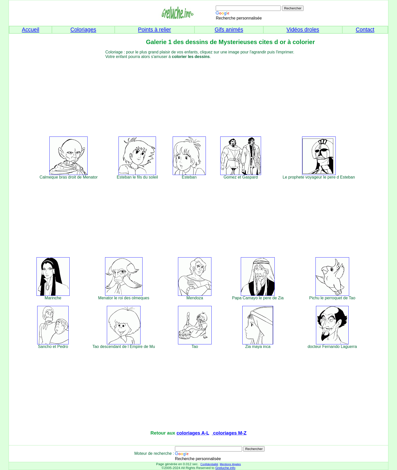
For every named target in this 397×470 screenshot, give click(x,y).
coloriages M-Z (229, 433)
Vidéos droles (303, 30)
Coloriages (83, 30)
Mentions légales (230, 464)
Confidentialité (209, 464)
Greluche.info (225, 468)
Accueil (30, 30)
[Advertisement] (207, 94)
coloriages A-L (192, 433)
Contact (365, 30)
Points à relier (154, 30)
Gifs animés (229, 30)
